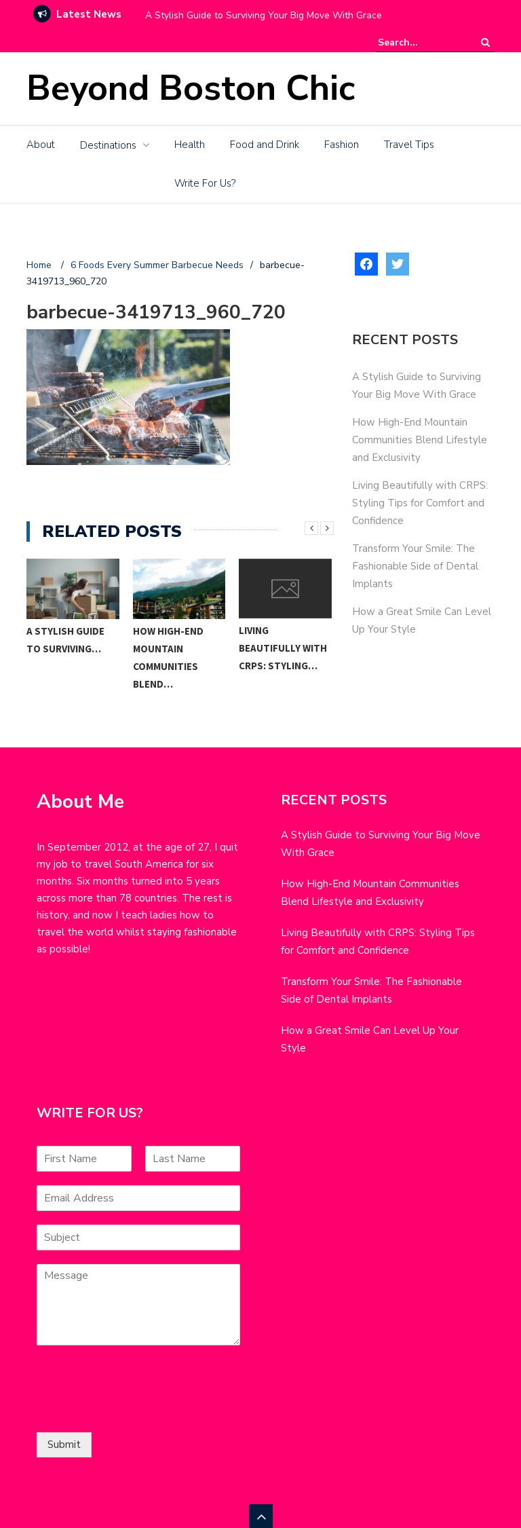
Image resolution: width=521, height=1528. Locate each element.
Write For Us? (204, 183)
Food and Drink (264, 144)
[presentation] (140, 1410)
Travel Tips (409, 144)
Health (189, 144)
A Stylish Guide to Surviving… (65, 640)
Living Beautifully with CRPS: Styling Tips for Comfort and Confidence (420, 503)
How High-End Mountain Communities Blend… (168, 657)
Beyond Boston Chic (190, 88)
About (40, 144)
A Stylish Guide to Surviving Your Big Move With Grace (263, 15)
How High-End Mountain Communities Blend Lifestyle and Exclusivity (419, 439)
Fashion (341, 144)
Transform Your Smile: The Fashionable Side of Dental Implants (415, 566)
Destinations (108, 145)
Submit (64, 1444)
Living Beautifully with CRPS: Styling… (283, 648)
